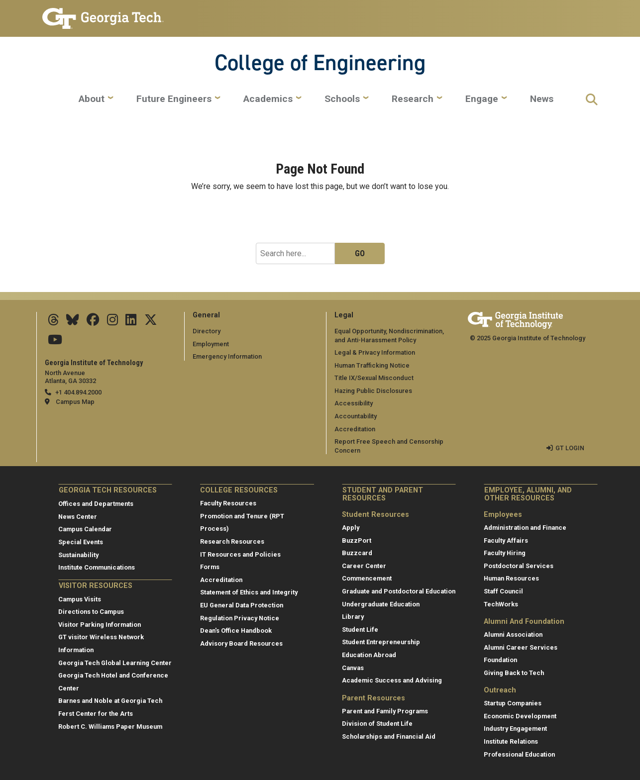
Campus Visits (79, 599)
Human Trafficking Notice (372, 365)
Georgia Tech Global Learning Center (115, 663)
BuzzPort (356, 540)
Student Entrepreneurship (381, 642)
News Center (77, 516)
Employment (211, 344)
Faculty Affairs (506, 540)
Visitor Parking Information (99, 624)
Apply (350, 527)
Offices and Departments (95, 503)
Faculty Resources (228, 503)
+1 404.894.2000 (78, 392)
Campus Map (75, 401)
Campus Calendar (85, 529)
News (541, 99)
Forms (209, 567)
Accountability (355, 416)
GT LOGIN (569, 448)
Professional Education (519, 754)
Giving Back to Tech (514, 673)
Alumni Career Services (520, 647)
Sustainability (78, 555)
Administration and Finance (525, 527)
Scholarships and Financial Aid (388, 736)
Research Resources (232, 541)
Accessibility (353, 403)
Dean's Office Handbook (236, 630)
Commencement (367, 578)
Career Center (364, 566)
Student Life (360, 629)
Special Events (80, 542)
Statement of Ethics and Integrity (249, 592)
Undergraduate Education (381, 604)
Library (353, 616)
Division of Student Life (377, 723)
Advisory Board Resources (241, 643)
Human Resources (511, 578)
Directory (206, 331)
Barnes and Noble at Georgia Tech (110, 700)
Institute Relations (511, 741)
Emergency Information (227, 356)
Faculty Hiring (505, 553)
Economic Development (520, 716)
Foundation (500, 660)
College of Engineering (320, 62)
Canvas (353, 668)
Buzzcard (357, 553)
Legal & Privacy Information (374, 352)
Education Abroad (369, 655)
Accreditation (354, 429)
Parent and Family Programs (385, 711)
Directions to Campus (91, 611)
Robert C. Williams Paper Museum (110, 726)
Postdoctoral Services (518, 566)
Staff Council (503, 591)
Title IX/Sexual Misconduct (374, 378)
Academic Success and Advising (392, 680)
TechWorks (501, 604)
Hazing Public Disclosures (373, 390)
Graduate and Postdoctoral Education (398, 591)
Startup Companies (512, 703)
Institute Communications (96, 567)
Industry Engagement (515, 728)
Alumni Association (513, 634)
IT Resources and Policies (240, 554)
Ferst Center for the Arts (95, 713)
